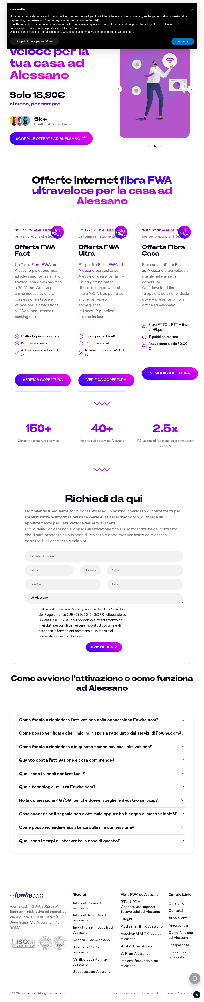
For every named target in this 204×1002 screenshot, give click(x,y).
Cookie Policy (175, 993)
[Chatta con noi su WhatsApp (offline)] (194, 978)
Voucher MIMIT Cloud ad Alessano (141, 936)
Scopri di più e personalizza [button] (34, 41)
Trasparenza (179, 945)
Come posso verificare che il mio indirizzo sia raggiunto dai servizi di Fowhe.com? (100, 733)
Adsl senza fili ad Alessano (142, 926)
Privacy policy (152, 993)
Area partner (179, 925)
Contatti (176, 911)
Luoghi (126, 919)
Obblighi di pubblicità (177, 955)
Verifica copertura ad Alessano (90, 962)
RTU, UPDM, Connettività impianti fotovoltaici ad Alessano (140, 907)
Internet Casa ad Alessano (87, 906)
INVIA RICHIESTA (103, 647)
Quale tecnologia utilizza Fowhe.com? (57, 787)
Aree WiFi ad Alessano (91, 940)
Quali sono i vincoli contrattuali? (52, 774)
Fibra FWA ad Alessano (140, 895)
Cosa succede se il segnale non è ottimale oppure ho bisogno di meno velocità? (98, 814)
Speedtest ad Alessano (92, 972)
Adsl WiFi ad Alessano (138, 946)
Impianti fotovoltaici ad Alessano (139, 963)
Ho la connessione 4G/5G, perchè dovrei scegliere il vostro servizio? (88, 800)
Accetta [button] (183, 41)
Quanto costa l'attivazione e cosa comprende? (66, 760)
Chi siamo (176, 903)
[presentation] (164, 614)
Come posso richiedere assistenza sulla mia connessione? (76, 827)
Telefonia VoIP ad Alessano (87, 950)
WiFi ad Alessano (135, 954)
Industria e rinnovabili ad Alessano (93, 930)
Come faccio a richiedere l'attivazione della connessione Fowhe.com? (88, 720)
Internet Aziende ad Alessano (89, 918)
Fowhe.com (28, 993)
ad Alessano (103, 598)
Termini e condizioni (124, 993)
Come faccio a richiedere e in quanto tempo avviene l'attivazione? (85, 747)
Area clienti (178, 918)
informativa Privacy (66, 609)
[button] (149, 146)
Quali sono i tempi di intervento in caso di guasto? (69, 841)
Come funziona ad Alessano (181, 935)
